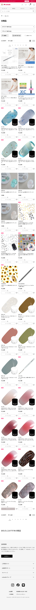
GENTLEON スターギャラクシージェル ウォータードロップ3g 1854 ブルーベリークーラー (26, 129)
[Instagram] (12, 585)
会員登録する (7, 556)
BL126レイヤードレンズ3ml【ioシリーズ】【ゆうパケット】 (9, 316)
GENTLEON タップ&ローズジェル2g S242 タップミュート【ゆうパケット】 (9, 439)
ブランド (32, 8)
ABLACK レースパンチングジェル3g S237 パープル (25, 502)
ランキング (4, 8)
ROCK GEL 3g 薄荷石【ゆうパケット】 (9, 192)
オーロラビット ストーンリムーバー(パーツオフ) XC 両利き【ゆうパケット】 (26, 98)
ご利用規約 (11, 594)
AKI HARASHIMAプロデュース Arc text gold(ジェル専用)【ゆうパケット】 (25, 223)
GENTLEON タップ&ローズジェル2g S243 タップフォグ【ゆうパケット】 (25, 409)
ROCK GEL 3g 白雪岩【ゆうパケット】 (26, 192)
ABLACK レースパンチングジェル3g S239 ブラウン (25, 470)
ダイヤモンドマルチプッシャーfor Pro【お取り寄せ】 (26, 286)
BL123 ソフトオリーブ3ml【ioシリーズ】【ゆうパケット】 (26, 347)
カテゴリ (22, 8)
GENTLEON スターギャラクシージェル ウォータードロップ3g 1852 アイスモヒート (26, 161)
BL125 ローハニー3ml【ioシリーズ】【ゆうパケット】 (26, 316)
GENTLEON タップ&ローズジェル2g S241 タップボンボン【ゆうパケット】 (26, 439)
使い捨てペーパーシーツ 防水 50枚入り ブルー (26, 67)
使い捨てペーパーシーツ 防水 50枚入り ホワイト (9, 98)
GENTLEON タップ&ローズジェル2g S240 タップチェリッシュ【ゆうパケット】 (9, 470)
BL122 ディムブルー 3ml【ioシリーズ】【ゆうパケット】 (9, 378)
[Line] (23, 585)
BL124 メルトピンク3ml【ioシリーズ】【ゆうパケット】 (9, 347)
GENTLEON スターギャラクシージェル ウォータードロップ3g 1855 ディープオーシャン (9, 129)
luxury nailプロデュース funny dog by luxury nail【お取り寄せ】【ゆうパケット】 (26, 254)
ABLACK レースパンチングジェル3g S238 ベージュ (8, 502)
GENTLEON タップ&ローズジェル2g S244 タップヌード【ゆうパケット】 (8, 409)
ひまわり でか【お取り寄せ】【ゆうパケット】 (9, 286)
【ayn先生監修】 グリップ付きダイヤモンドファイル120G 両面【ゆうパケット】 (9, 67)
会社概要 (10, 591)
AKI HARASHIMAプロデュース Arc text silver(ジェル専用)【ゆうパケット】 (8, 254)
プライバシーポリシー (20, 594)
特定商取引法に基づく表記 (21, 591)
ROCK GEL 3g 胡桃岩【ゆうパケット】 (9, 222)
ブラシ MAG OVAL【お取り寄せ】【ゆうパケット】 (26, 378)
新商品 (13, 8)
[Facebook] (18, 585)
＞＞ (26, 45)
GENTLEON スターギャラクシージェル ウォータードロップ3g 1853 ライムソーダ (9, 161)
